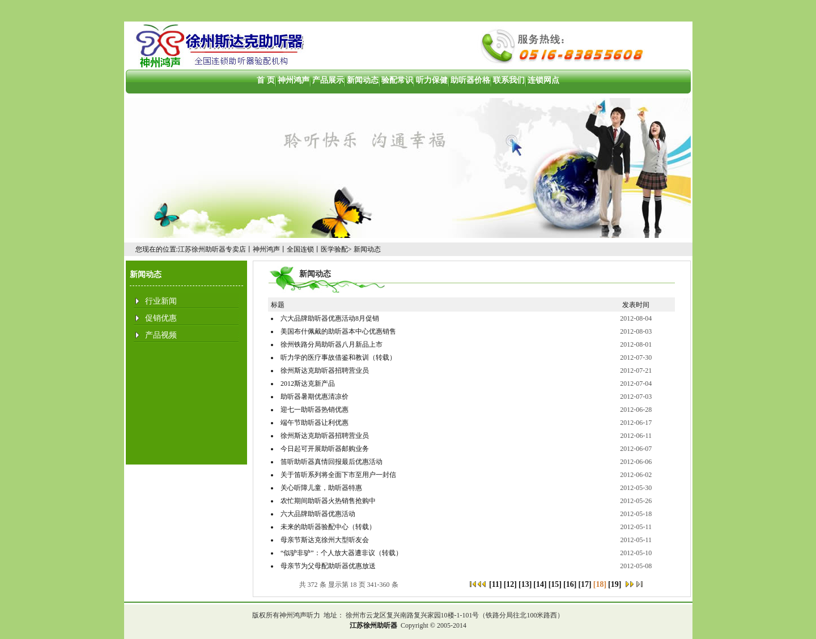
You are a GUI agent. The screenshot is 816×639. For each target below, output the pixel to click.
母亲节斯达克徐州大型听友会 (324, 540)
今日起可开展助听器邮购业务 (324, 449)
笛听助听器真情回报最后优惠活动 (331, 462)
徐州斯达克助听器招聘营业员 (324, 370)
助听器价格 (470, 80)
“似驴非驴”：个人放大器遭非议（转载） (341, 553)
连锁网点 (543, 80)
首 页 (266, 80)
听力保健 (432, 80)
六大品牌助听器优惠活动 (317, 514)
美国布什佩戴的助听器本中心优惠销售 (338, 331)
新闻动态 (363, 80)
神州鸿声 (293, 80)
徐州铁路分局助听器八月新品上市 (331, 344)
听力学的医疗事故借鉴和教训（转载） (338, 357)
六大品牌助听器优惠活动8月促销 (329, 318)
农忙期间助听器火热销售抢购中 (328, 501)
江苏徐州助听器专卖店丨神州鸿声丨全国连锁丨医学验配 (263, 249)
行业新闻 (161, 301)
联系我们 (509, 80)
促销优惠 (161, 318)
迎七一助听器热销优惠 (314, 410)
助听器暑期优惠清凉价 (314, 397)
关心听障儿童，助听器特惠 (321, 488)
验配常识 (397, 80)
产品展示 (328, 80)
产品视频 (161, 335)
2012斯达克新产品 (307, 383)
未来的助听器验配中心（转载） (328, 527)
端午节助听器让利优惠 (314, 423)
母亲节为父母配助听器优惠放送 (328, 566)
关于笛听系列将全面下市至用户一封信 (338, 475)
